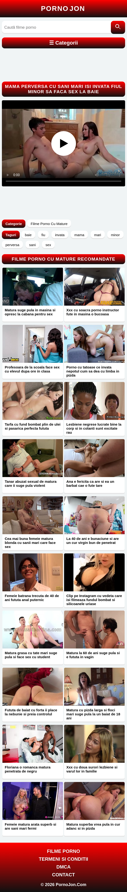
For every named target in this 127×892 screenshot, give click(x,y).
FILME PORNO (63, 851)
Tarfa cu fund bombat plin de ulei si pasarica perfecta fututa (33, 426)
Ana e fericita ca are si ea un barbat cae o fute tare (90, 483)
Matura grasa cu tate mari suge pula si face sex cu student (31, 655)
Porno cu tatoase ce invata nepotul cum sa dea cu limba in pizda (92, 371)
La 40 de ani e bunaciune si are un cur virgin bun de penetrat (92, 541)
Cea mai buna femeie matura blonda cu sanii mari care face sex (30, 543)
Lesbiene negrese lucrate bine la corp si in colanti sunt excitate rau (94, 428)
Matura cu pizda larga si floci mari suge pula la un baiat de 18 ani (93, 714)
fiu (43, 235)
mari (97, 235)
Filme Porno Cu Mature (49, 224)
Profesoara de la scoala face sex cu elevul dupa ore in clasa (32, 369)
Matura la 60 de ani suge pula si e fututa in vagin (93, 655)
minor (115, 235)
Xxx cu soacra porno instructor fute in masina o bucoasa (92, 312)
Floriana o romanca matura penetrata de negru (28, 769)
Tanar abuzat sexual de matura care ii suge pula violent (30, 483)
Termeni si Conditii (63, 859)
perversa (12, 245)
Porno (63, 8)
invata (60, 235)
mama (79, 235)
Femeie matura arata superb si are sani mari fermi (30, 826)
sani (32, 245)
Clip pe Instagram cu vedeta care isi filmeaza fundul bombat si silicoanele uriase (94, 600)
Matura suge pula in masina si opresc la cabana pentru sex (30, 312)
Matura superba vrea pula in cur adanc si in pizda (93, 826)
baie (28, 235)
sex (48, 245)
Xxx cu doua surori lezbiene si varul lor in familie (92, 769)
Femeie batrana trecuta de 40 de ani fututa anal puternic (32, 598)
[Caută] (118, 27)
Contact (63, 874)
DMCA (63, 866)
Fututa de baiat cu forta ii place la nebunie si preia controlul (31, 712)
